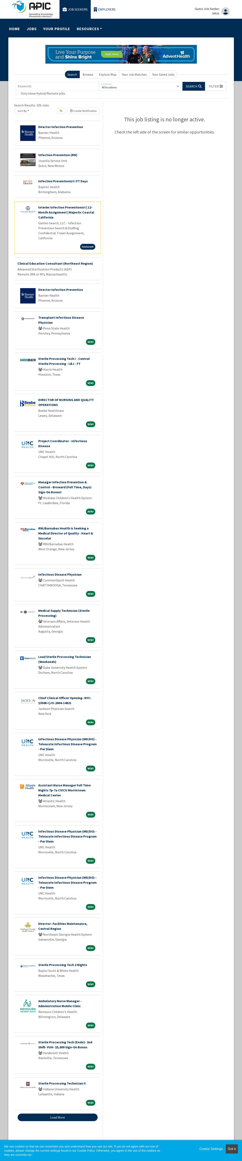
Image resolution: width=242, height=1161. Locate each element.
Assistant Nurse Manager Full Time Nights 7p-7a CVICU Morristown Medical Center (64, 790)
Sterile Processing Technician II (62, 1083)
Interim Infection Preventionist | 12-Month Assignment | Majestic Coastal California (66, 212)
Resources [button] (88, 28)
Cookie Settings (211, 1149)
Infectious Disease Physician (60, 574)
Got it (232, 1149)
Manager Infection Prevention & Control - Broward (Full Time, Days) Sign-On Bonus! (65, 487)
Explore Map (108, 74)
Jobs (32, 28)
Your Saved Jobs (163, 74)
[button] (215, 86)
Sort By (22, 111)
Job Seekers (75, 9)
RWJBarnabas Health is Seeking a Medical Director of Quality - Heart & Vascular (65, 533)
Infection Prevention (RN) (57, 155)
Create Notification (83, 111)
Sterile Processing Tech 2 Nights (62, 965)
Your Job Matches (134, 74)
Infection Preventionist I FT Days (63, 181)
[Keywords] (57, 86)
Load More (57, 1117)
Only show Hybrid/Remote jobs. (43, 93)
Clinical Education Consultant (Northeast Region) (55, 263)
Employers (104, 9)
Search (72, 74)
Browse (88, 74)
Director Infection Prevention (60, 127)
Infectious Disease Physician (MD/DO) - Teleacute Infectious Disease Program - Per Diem (67, 744)
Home (14, 28)
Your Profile (56, 28)
